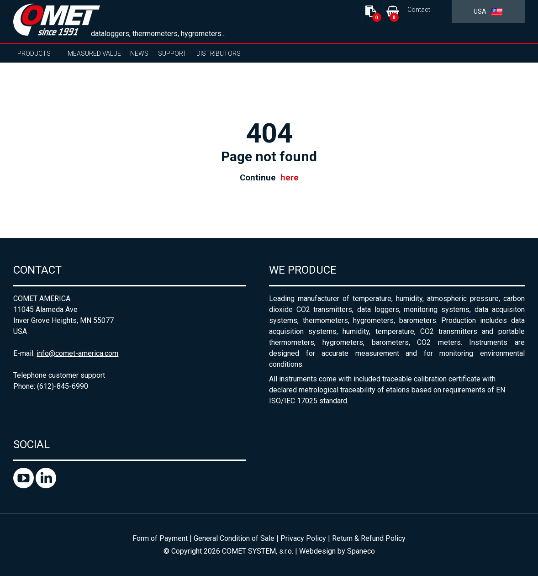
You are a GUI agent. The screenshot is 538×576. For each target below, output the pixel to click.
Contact (418, 10)
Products (34, 53)
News (139, 53)
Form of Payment (160, 538)
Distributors (218, 53)
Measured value (94, 53)
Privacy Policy (303, 538)
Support (172, 53)
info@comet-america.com (77, 353)
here (289, 178)
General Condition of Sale (234, 538)
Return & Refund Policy (369, 538)
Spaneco (361, 551)
